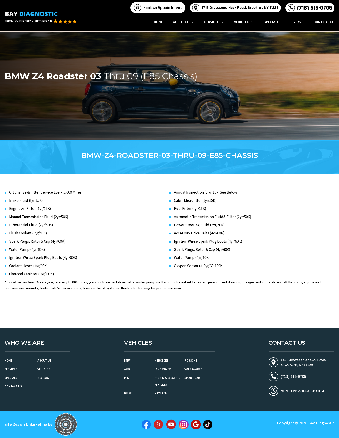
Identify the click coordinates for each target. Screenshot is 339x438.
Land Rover (162, 369)
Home (158, 23)
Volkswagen (193, 369)
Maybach (160, 393)
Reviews (296, 23)
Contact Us (324, 23)
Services (211, 23)
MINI (127, 378)
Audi (127, 369)
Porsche (190, 361)
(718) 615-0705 (314, 8)
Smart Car (192, 378)
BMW (127, 361)
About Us (181, 23)
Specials (271, 23)
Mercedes (161, 361)
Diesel (128, 393)
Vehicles (241, 23)
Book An (162, 8)
